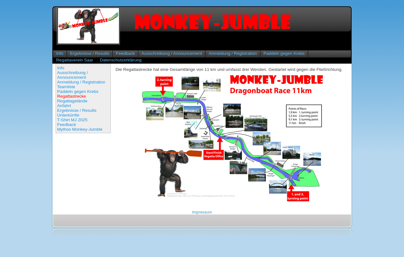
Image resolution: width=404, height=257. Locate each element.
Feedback (125, 53)
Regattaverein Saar (74, 60)
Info (59, 53)
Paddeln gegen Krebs (284, 53)
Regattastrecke (71, 96)
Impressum (202, 212)
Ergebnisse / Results (90, 53)
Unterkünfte (68, 115)
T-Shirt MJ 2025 (72, 119)
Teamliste (66, 86)
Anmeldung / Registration (233, 53)
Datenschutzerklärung (120, 60)
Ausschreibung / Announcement (171, 53)
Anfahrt (64, 105)
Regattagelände (72, 101)
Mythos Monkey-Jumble (80, 129)
